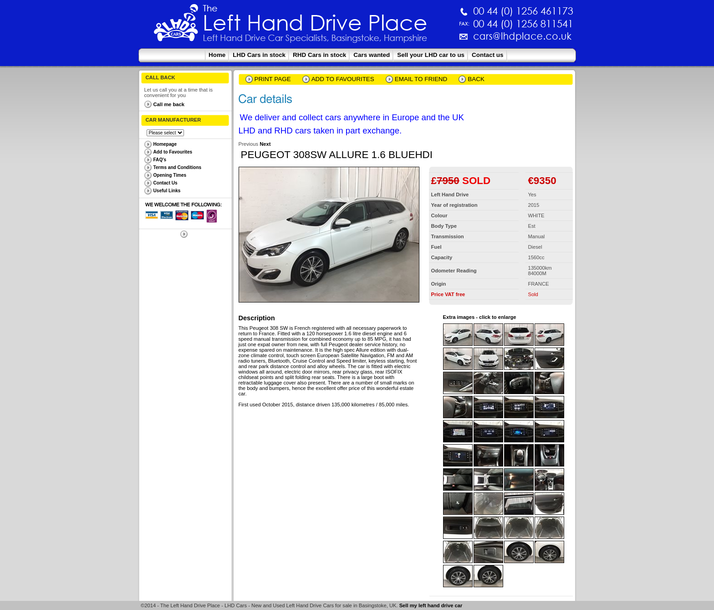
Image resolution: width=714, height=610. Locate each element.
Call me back (168, 104)
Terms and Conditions (177, 167)
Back (476, 79)
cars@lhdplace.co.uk (427, 40)
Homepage (165, 144)
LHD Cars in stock (259, 54)
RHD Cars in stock (319, 54)
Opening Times (170, 175)
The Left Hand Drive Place (176, 25)
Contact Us (165, 182)
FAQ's (160, 159)
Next (265, 144)
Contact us (487, 54)
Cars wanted (371, 54)
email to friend (421, 79)
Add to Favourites (173, 151)
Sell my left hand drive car (431, 605)
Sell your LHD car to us (430, 54)
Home (217, 54)
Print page (273, 79)
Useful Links (167, 190)
